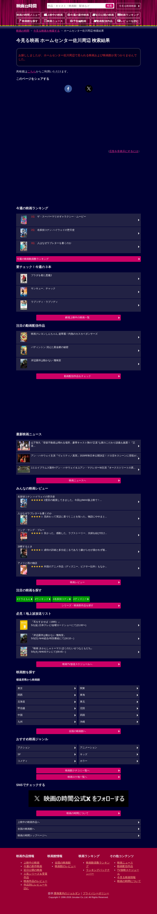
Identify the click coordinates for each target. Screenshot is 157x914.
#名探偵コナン (61, 599)
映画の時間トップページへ (32, 835)
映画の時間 (22, 30)
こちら (31, 71)
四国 (82, 715)
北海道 (21, 701)
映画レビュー (77, 582)
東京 (20, 688)
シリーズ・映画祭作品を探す (77, 605)
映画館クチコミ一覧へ (77, 770)
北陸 (82, 708)
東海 (82, 695)
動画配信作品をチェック (77, 376)
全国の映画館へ (77, 731)
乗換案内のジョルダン (67, 893)
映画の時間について (77, 813)
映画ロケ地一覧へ (77, 776)
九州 (20, 722)
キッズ (83, 754)
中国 (20, 715)
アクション (24, 747)
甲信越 (21, 708)
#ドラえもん (23, 599)
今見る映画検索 (127, 6)
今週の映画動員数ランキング (33, 258)
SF (19, 754)
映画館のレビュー (65, 866)
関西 (20, 695)
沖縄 (82, 722)
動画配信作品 (103, 21)
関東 (82, 688)
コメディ (22, 761)
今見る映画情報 (126, 877)
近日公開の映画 (103, 14)
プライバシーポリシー (96, 893)
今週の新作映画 (78, 14)
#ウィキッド (41, 599)
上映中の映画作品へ (29, 822)
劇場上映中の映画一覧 (77, 317)
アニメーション (88, 747)
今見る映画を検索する (46, 30)
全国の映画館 (63, 862)
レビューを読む (128, 21)
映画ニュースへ (77, 480)
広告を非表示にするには (123, 151)
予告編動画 (78, 21)
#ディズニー (80, 599)
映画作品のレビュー (35, 881)
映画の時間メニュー (28, 14)
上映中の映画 (53, 14)
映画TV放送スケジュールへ (77, 664)
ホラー (83, 761)
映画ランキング (128, 14)
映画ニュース (53, 21)
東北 (82, 701)
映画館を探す (28, 21)
